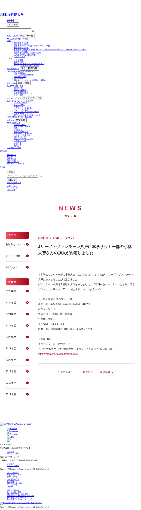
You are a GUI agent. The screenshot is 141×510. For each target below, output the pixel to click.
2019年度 (11, 371)
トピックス (12, 267)
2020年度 (11, 359)
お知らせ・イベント (17, 244)
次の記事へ (106, 372)
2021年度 (11, 348)
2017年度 (11, 394)
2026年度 (11, 291)
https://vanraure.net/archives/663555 (58, 353)
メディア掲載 (13, 255)
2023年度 (11, 325)
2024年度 (11, 314)
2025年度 (11, 302)
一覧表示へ (86, 372)
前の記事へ (67, 372)
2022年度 (11, 337)
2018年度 (11, 382)
